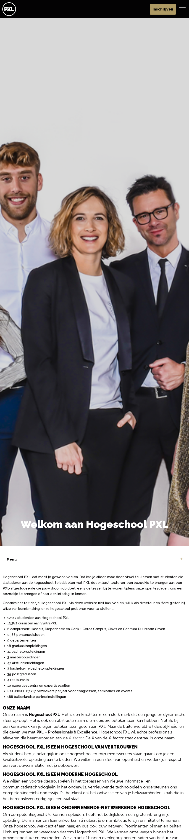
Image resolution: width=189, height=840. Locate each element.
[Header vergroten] (182, 9)
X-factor (76, 738)
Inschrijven (163, 9)
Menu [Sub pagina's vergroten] (94, 559)
